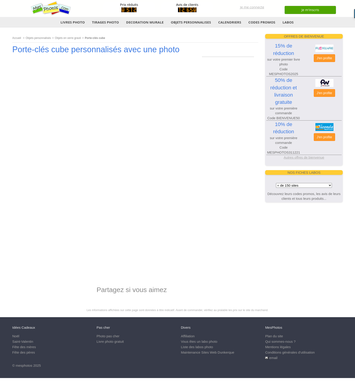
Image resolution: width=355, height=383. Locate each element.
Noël (15, 336)
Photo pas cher (108, 336)
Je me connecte (252, 7)
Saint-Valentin (22, 341)
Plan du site (274, 336)
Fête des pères (23, 352)
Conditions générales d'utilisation (290, 352)
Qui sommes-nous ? (280, 341)
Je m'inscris (310, 9)
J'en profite (324, 58)
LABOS (288, 22)
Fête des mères (24, 347)
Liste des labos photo (197, 347)
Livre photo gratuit (110, 341)
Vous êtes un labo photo (199, 341)
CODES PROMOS (261, 22)
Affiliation (188, 336)
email (273, 358)
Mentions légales (278, 347)
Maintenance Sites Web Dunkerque (207, 352)
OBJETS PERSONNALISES (191, 22)
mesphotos (24, 365)
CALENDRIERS (229, 22)
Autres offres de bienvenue (304, 157)
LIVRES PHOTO (72, 22)
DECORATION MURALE (145, 22)
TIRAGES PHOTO (105, 22)
